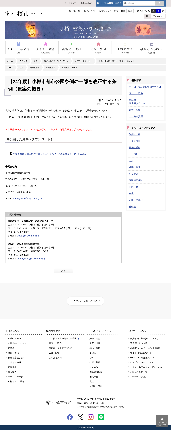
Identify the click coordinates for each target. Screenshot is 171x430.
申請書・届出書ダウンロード (63, 348)
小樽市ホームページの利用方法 (145, 348)
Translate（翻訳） (139, 376)
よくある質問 (136, 116)
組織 (21, 67)
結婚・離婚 (134, 147)
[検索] (138, 3)
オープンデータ (15, 376)
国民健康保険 (136, 180)
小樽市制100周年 (16, 381)
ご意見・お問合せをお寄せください (147, 367)
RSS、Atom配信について (142, 357)
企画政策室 (50, 67)
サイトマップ (70, 3)
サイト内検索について (141, 353)
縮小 (130, 11)
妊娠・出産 (134, 134)
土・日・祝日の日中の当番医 (145, 87)
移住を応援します (16, 357)
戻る (63, 270)
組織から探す (86, 3)
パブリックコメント (83, 61)
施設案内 (12, 372)
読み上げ (76, 11)
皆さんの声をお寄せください (56, 61)
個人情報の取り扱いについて (144, 338)
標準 (123, 11)
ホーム (10, 61)
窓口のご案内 (136, 93)
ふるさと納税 (14, 362)
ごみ (131, 160)
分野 (36, 61)
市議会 (11, 348)
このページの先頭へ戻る (162, 424)
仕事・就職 (134, 167)
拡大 (116, 11)
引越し (93, 353)
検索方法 (118, 3)
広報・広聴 (135, 110)
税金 (131, 193)
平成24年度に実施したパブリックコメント (116, 61)
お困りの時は (136, 200)
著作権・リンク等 (138, 343)
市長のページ (14, 338)
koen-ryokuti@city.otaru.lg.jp (27, 198)
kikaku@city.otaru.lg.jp (27, 235)
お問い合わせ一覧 (138, 372)
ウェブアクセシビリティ (142, 362)
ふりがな (91, 11)
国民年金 (133, 187)
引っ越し (133, 154)
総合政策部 (34, 67)
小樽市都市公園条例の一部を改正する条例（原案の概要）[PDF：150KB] (50, 153)
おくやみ (133, 173)
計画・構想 (13, 353)
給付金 (132, 206)
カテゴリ (23, 61)
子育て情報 (134, 141)
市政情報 (12, 367)
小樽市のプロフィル (17, 343)
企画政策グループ (69, 67)
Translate (157, 16)
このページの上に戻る (85, 301)
